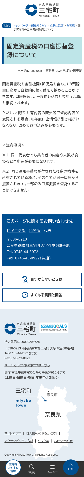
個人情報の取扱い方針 (41, 433)
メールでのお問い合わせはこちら (27, 365)
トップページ (20, 25)
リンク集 (43, 441)
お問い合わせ (63, 441)
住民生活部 (57, 25)
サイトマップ (12, 433)
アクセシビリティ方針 (18, 441)
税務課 (71, 25)
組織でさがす (39, 25)
